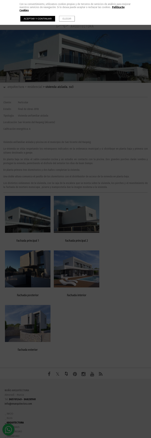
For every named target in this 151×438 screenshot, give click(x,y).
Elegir (67, 18)
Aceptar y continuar (38, 18)
